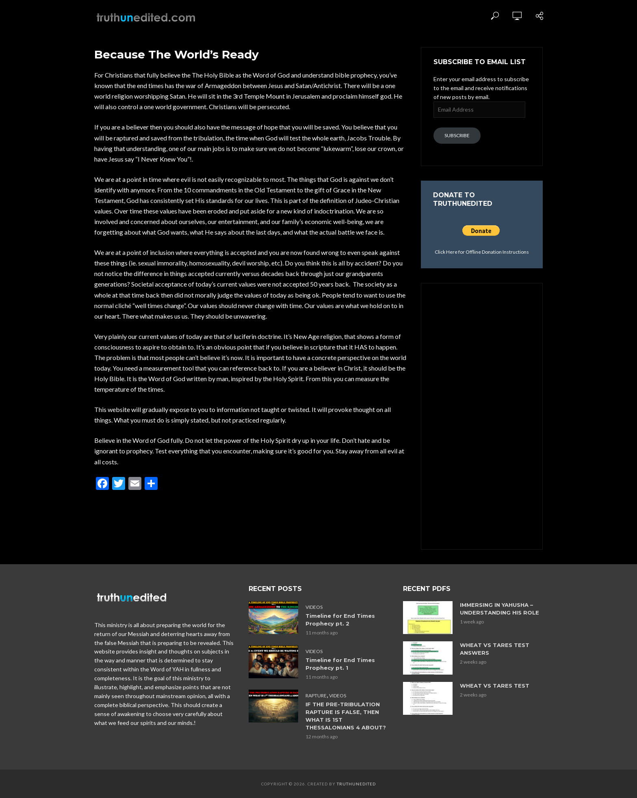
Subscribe (457, 135)
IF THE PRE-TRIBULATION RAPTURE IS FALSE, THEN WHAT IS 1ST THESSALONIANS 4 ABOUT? (346, 716)
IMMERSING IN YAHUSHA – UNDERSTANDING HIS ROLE (499, 609)
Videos (314, 607)
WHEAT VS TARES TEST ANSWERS (494, 649)
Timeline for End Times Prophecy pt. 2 (340, 620)
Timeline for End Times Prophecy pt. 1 (340, 664)
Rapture (316, 695)
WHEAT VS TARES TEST (494, 685)
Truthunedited (356, 783)
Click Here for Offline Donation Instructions (482, 252)
